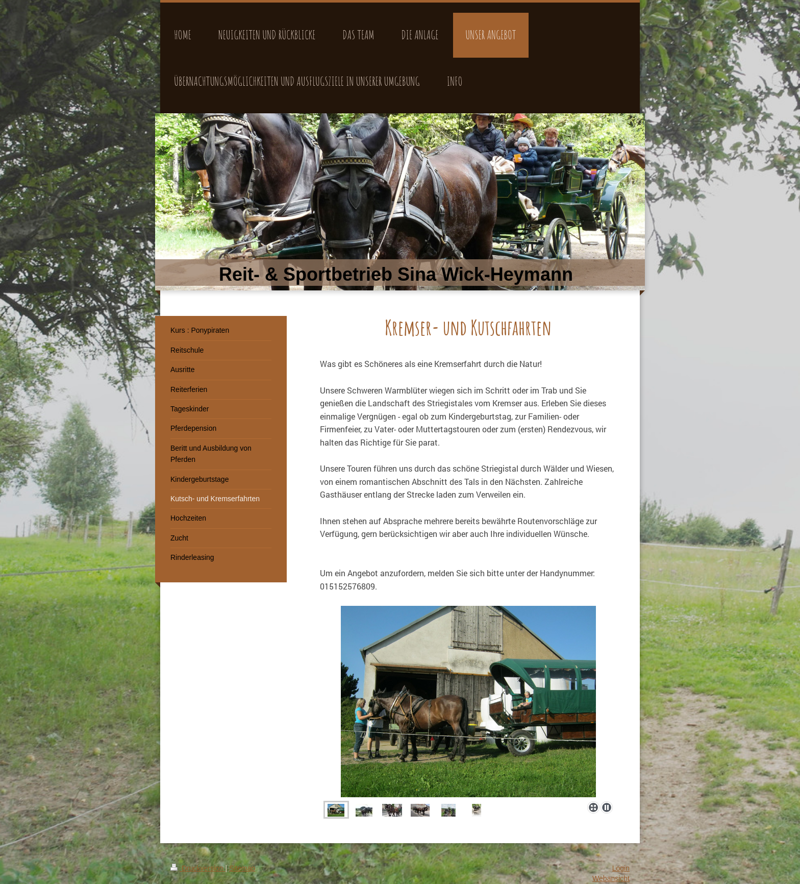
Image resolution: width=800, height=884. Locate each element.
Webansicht (611, 878)
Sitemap (242, 868)
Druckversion (197, 868)
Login (621, 868)
